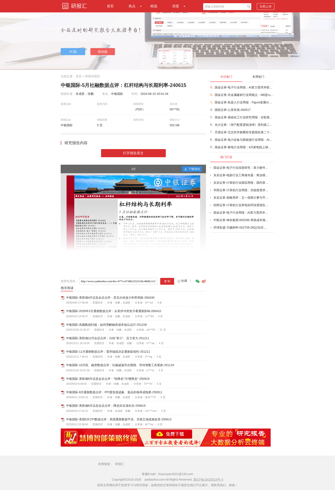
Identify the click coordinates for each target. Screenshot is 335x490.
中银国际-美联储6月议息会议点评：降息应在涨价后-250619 (105, 405)
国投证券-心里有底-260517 (233, 109)
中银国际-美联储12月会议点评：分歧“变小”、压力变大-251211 (107, 338)
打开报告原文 (133, 153)
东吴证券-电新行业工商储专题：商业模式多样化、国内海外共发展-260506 (241, 175)
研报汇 (119, 464)
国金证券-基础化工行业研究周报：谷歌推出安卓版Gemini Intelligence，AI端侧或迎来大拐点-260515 (244, 117)
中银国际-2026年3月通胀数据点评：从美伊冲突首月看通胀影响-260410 (113, 311)
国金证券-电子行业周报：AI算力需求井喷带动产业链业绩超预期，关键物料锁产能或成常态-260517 (244, 87)
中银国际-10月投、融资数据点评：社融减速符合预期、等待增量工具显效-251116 (120, 365)
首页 (110, 6)
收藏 (182, 280)
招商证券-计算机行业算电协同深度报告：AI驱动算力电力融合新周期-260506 (241, 205)
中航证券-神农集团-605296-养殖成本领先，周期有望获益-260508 (241, 220)
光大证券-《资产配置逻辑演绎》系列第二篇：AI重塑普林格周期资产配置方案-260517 (244, 124)
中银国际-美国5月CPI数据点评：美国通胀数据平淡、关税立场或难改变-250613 (118, 419)
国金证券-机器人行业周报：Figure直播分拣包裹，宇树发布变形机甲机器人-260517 (244, 102)
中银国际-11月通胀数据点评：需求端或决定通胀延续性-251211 (108, 351)
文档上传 (266, 6)
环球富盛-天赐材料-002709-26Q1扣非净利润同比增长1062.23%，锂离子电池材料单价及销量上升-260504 (241, 227)
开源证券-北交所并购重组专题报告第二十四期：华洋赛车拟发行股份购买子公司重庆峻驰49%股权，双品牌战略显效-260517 (244, 132)
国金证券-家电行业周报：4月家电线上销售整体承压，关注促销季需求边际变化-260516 (244, 147)
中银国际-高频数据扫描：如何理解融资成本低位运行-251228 (106, 324)
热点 (132, 6)
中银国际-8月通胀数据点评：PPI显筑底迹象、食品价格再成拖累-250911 (114, 392)
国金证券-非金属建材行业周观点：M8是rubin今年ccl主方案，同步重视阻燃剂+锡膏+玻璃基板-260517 (244, 95)
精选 (153, 6)
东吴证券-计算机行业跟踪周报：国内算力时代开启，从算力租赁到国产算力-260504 (241, 182)
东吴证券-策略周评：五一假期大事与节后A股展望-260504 (241, 197)
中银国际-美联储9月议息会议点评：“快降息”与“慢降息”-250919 (107, 378)
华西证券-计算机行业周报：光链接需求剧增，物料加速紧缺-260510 (241, 190)
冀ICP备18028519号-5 (208, 479)
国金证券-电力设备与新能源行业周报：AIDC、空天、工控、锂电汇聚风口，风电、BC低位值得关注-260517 (244, 139)
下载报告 (192, 169)
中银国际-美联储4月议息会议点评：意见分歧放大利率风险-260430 (110, 297)
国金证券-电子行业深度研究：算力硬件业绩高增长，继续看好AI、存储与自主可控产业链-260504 (241, 167)
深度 (175, 6)
